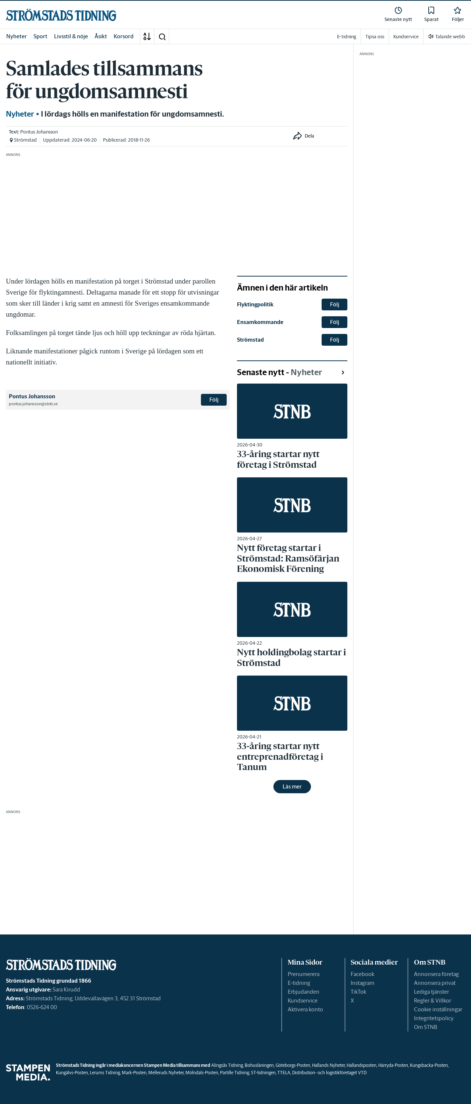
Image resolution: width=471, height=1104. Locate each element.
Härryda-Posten (393, 1065)
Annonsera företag (436, 974)
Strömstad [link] (250, 339)
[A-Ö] (147, 36)
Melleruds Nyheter (166, 1072)
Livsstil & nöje (71, 36)
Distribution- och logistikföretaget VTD (329, 1072)
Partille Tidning (234, 1072)
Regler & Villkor (432, 1000)
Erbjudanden (303, 991)
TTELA (283, 1072)
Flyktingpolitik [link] (255, 304)
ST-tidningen (263, 1072)
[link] (61, 15)
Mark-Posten (134, 1072)
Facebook (362, 974)
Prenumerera (303, 974)
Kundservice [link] (406, 36)
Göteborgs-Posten (293, 1065)
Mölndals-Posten (201, 1072)
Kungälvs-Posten (72, 1072)
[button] (162, 36)
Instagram (362, 982)
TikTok (358, 991)
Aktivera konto (305, 1009)
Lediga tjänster (431, 991)
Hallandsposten (361, 1065)
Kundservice (303, 1000)
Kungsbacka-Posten (429, 1065)
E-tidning (299, 982)
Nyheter (16, 36)
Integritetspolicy (434, 1018)
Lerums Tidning (105, 1072)
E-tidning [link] (346, 36)
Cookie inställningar (438, 1009)
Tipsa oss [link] (374, 36)
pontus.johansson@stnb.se (33, 403)
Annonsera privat (435, 982)
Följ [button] (214, 399)
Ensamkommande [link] (260, 321)
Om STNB (425, 1026)
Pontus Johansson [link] (39, 132)
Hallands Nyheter (328, 1065)
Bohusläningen (259, 1065)
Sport (40, 36)
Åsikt (101, 36)
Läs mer (292, 786)
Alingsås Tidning (227, 1065)
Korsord (124, 36)
